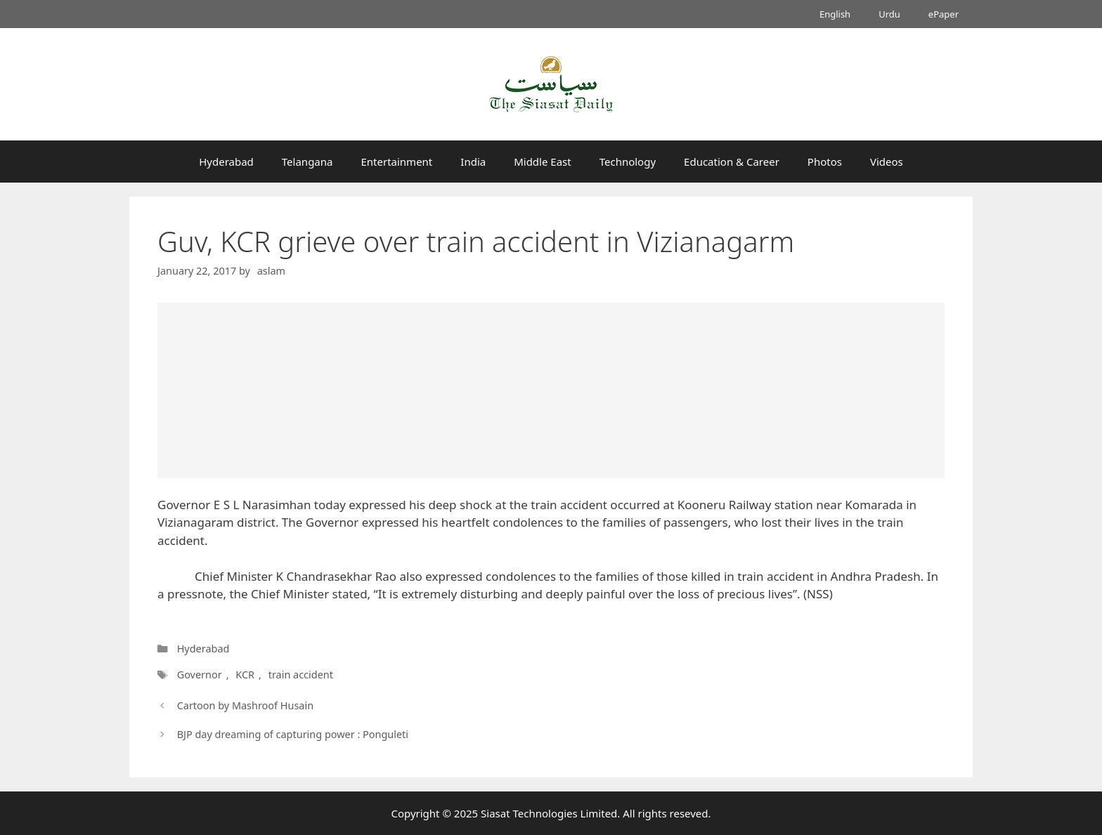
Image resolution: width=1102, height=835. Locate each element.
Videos (886, 161)
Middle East (542, 161)
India (473, 161)
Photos (825, 161)
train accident (298, 674)
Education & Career (731, 161)
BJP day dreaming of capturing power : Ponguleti (292, 734)
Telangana (307, 161)
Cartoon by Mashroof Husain (245, 705)
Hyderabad (226, 161)
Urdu (889, 14)
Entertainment (396, 161)
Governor (199, 674)
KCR (243, 674)
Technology (627, 161)
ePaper (943, 14)
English (834, 14)
